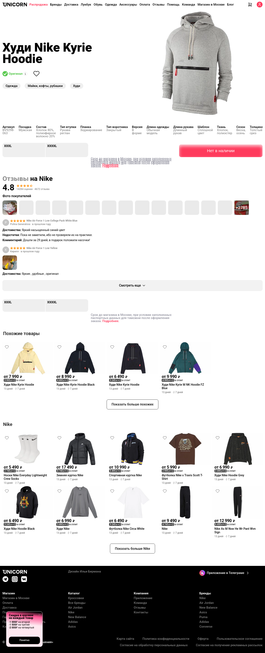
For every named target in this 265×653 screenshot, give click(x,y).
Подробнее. (110, 165)
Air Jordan (75, 607)
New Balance (77, 617)
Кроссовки (76, 598)
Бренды (56, 4)
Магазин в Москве (211, 4)
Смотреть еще (132, 285)
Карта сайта (125, 638)
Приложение (143, 598)
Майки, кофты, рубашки (45, 86)
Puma (203, 617)
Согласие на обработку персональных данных (154, 645)
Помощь (173, 4)
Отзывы (159, 4)
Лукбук (86, 4)
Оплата (145, 4)
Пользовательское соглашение (240, 638)
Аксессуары (128, 4)
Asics (72, 626)
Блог (230, 4)
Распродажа (38, 4)
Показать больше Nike (132, 549)
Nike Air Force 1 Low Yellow (42, 248)
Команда (188, 4)
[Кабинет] (260, 4)
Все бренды (77, 602)
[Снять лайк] (36, 74)
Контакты (141, 612)
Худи (76, 86)
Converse (205, 626)
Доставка (71, 4)
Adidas (73, 621)
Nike (71, 612)
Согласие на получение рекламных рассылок (229, 645)
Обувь (98, 4)
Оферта (203, 638)
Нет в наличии (221, 149)
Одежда (111, 4)
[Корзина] (250, 4)
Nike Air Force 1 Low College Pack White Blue (51, 220)
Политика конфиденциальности (165, 638)
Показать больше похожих (133, 404)
